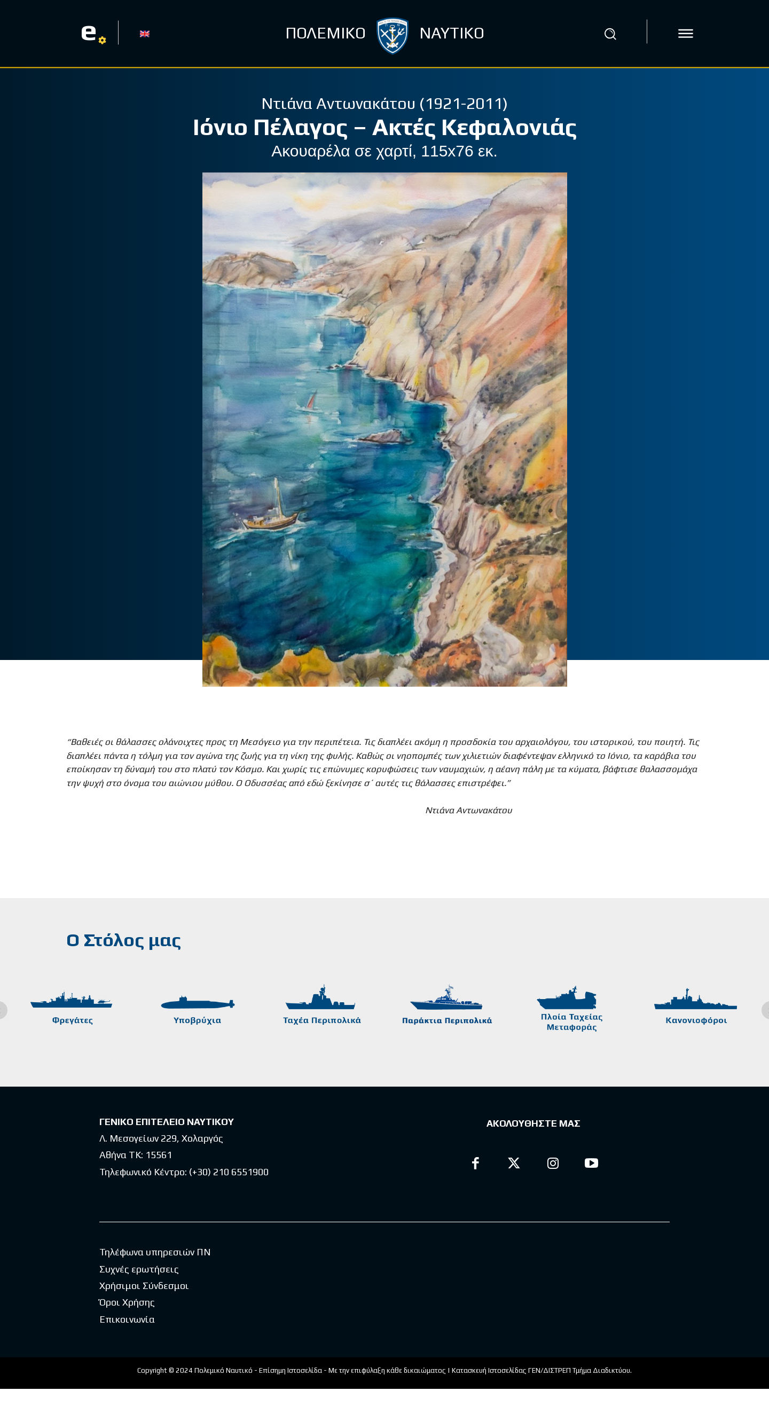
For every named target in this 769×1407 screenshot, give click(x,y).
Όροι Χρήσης (127, 1320)
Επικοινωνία (127, 1337)
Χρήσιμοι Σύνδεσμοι (144, 1303)
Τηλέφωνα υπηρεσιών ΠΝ (155, 1270)
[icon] (685, 33)
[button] (610, 34)
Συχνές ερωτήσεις (139, 1287)
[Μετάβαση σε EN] (145, 33)
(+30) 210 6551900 (229, 1171)
